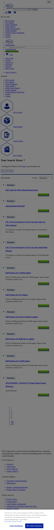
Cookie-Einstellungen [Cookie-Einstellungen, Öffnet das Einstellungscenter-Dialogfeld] (16, 526)
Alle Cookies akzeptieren (34, 526)
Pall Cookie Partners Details (13, 521)
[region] (27, 520)
